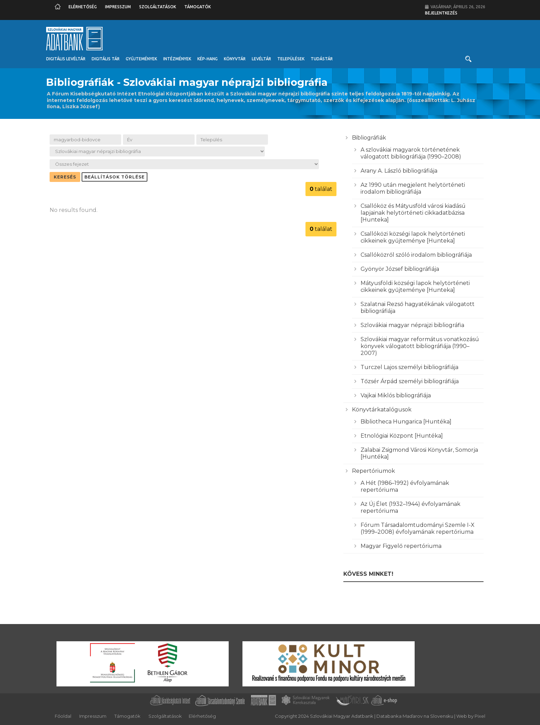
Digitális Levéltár (65, 59)
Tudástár (322, 59)
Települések (290, 59)
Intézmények (177, 59)
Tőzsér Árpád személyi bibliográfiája (410, 381)
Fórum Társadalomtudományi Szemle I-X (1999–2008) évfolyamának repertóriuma (418, 528)
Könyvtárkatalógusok (382, 409)
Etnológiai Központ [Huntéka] (402, 435)
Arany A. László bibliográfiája (399, 170)
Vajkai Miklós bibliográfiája (396, 395)
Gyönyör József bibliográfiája (400, 269)
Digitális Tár (106, 59)
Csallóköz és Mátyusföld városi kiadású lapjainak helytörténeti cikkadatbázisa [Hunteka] (413, 213)
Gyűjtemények (141, 59)
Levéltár (261, 59)
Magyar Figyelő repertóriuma (401, 546)
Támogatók (197, 6)
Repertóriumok (373, 471)
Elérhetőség (83, 6)
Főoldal (63, 716)
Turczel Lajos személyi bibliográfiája (409, 367)
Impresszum (118, 6)
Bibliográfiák (369, 137)
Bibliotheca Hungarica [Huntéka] (406, 421)
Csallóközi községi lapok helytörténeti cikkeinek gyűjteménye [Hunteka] (413, 237)
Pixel (480, 716)
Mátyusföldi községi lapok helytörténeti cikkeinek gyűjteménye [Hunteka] (415, 286)
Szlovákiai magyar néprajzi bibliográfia (412, 325)
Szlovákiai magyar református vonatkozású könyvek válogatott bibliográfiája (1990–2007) (420, 346)
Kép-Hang (207, 59)
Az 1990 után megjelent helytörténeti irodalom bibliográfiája (413, 188)
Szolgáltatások (157, 6)
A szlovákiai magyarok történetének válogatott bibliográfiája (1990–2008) (411, 153)
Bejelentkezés (441, 13)
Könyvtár (235, 59)
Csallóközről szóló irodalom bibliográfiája (416, 255)
